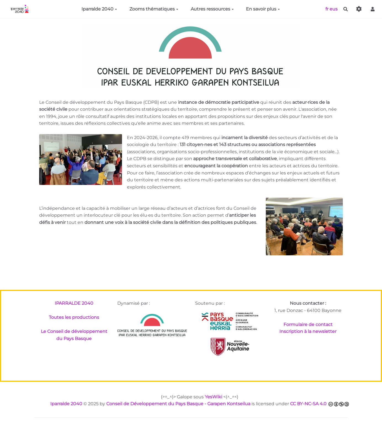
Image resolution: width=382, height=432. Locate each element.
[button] (372, 9)
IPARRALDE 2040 (74, 303)
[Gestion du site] (359, 9)
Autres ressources (212, 9)
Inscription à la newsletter (307, 331)
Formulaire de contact (308, 324)
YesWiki (213, 396)
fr (326, 8)
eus (334, 8)
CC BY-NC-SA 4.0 (308, 403)
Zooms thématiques (153, 9)
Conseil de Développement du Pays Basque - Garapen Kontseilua (178, 403)
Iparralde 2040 (99, 9)
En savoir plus (263, 9)
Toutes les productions (74, 317)
